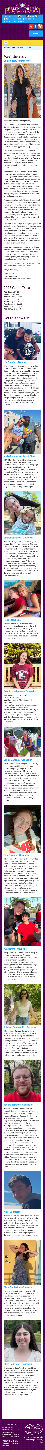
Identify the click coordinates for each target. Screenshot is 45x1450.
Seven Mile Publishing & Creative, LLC (34, 1439)
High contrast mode (13, 19)
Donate (35, 33)
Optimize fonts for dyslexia (16, 21)
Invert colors (29, 19)
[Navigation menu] (6, 43)
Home (6, 48)
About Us (14, 48)
